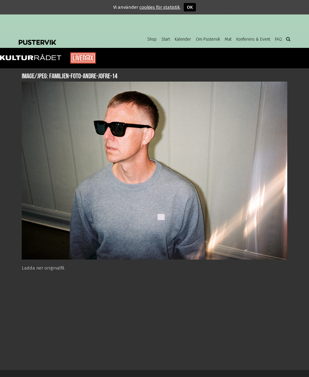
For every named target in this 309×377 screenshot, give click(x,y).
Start (165, 39)
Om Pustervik (208, 39)
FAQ (278, 39)
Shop (152, 39)
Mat (228, 39)
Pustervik (67, 37)
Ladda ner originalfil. (43, 268)
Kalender (183, 39)
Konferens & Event (253, 39)
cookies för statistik (159, 7)
